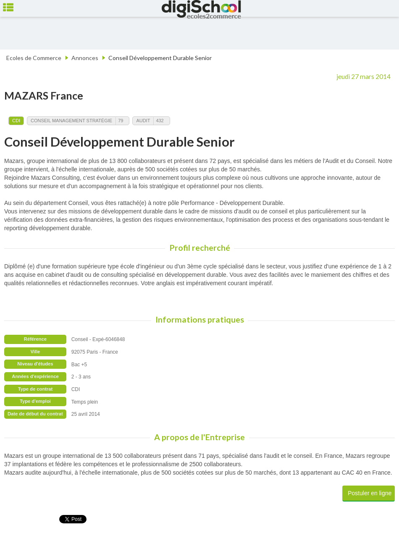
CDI (16, 120)
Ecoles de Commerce (33, 57)
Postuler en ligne (369, 493)
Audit (143, 120)
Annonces (84, 57)
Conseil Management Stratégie (71, 120)
